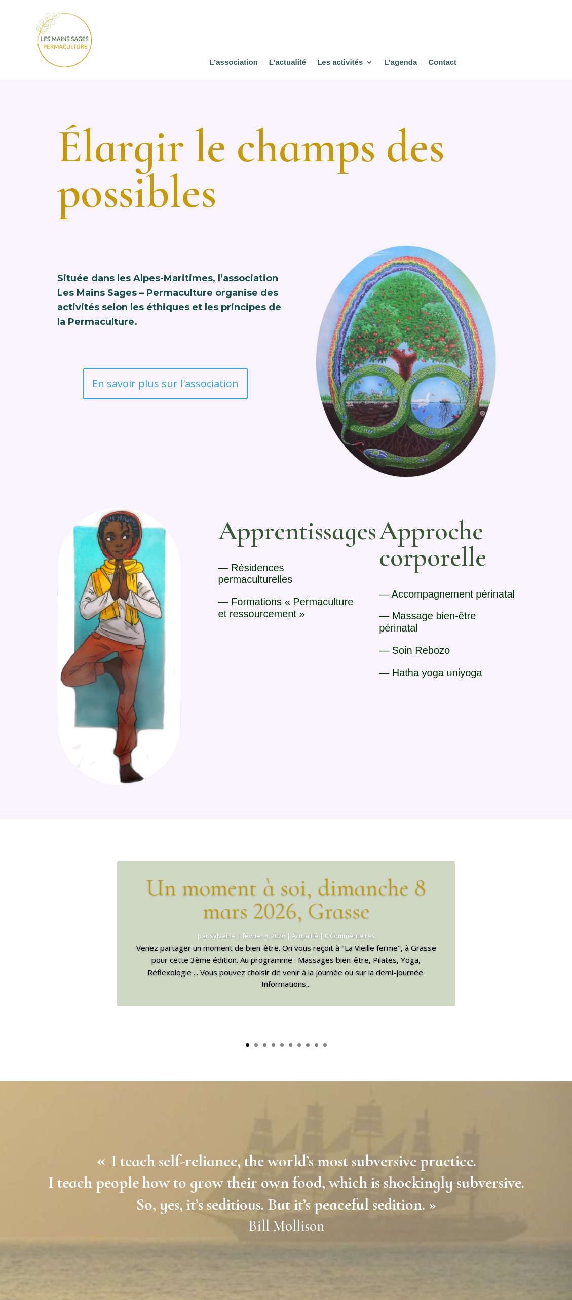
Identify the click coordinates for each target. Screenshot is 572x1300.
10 (325, 1045)
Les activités (340, 62)
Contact (442, 62)
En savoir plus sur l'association (165, 383)
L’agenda (400, 62)
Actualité (305, 952)
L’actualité (287, 62)
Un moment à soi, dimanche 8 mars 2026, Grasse (286, 916)
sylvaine (223, 952)
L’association (234, 62)
